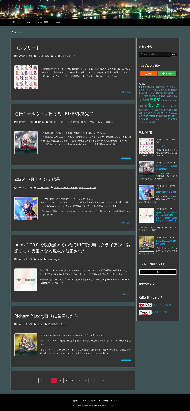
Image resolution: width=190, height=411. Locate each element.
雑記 (173, 93)
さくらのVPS (148, 113)
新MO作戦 (171, 119)
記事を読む (126, 92)
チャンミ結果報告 (87, 187)
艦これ (41, 122)
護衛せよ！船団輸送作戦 (168, 110)
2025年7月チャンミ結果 (37, 179)
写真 (162, 100)
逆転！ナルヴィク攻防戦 (101, 122)
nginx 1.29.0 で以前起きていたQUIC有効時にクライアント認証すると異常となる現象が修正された (166, 218)
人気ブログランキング (161, 305)
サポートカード (166, 106)
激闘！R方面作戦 (165, 116)
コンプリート (27, 48)
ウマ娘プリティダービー (65, 56)
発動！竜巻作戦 (165, 93)
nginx (57, 259)
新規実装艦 (73, 122)
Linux (39, 259)
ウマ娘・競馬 (43, 56)
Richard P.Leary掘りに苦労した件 (46, 316)
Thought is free (110, 405)
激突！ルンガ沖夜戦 (151, 93)
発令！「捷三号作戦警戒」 (148, 96)
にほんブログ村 (153, 312)
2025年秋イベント (57, 122)
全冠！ (141, 113)
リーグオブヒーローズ (162, 113)
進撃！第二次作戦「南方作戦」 (152, 87)
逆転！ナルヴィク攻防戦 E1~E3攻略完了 (53, 113)
